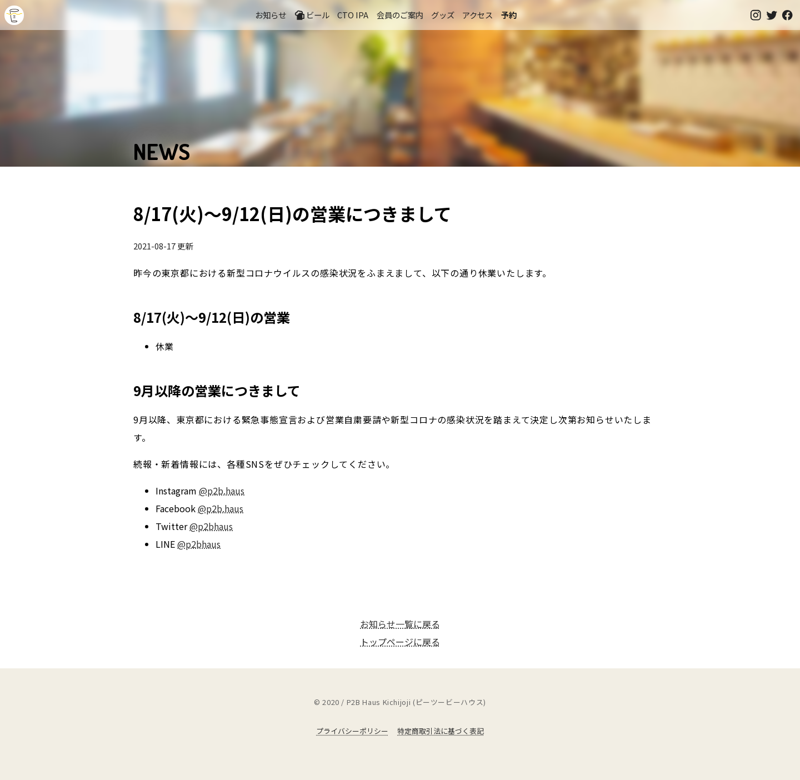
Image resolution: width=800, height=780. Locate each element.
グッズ (442, 15)
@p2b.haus (221, 490)
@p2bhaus (211, 526)
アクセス (477, 15)
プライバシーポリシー (352, 731)
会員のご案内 (400, 15)
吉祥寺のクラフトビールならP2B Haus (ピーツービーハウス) (14, 15)
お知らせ (270, 15)
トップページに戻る (400, 641)
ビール (311, 15)
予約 (509, 15)
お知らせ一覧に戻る (400, 624)
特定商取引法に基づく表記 (440, 731)
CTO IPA (352, 15)
